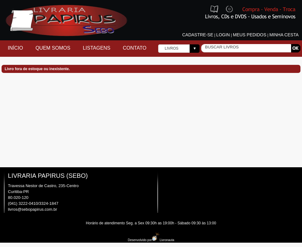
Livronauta (163, 240)
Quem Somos (52, 48)
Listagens (97, 48)
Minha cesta (284, 34)
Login (223, 34)
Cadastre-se (197, 34)
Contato (135, 48)
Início (15, 48)
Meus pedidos (249, 34)
